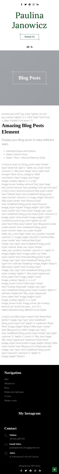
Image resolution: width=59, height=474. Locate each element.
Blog (6, 388)
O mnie (7, 396)
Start (6, 379)
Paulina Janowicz (29, 20)
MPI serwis (35, 466)
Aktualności (9, 383)
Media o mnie (10, 400)
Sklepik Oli (30, 37)
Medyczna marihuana (13, 392)
